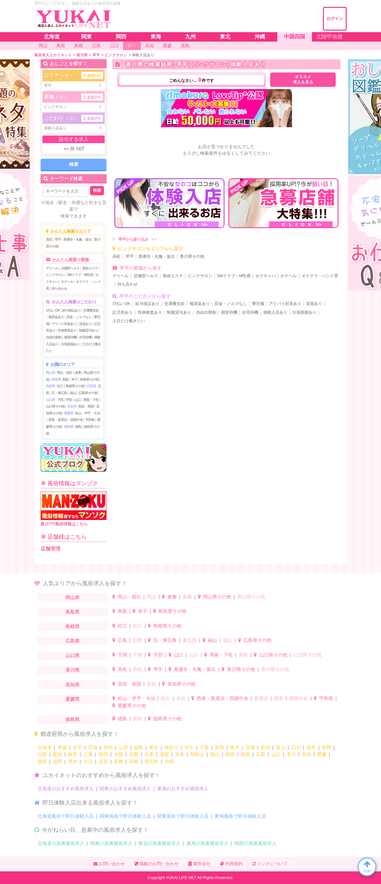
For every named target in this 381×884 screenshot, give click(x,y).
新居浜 (261, 698)
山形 (123, 747)
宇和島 (90, 420)
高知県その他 (181, 684)
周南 (243, 654)
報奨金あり (56, 317)
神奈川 (171, 747)
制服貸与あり (88, 330)
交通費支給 (91, 310)
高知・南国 (86, 406)
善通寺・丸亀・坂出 (77, 239)
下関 (60, 400)
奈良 (179, 754)
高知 (151, 684)
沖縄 (169, 761)
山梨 (42, 754)
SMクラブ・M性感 (80, 275)
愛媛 (321, 754)
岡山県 (50, 372)
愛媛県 (68, 413)
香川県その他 (192, 256)
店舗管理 (51, 548)
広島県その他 (87, 393)
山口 (77, 400)
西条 (279, 698)
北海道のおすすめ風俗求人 (65, 788)
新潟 (265, 747)
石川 (296, 747)
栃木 (235, 747)
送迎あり (85, 324)
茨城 (250, 747)
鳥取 (65, 379)
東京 (153, 747)
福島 (138, 747)
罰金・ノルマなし (79, 317)
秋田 (108, 747)
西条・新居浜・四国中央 (65, 420)
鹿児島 (151, 761)
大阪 (118, 754)
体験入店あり (275, 312)
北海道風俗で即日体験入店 (65, 816)
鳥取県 (56, 379)
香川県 (73, 669)
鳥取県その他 (89, 379)
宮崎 (133, 761)
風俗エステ (90, 268)
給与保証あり (71, 310)
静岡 (103, 754)
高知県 (72, 406)
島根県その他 (75, 386)
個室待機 (70, 337)
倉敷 (78, 372)
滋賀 (164, 754)
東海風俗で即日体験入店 (240, 816)
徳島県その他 (167, 718)
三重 (88, 754)
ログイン (335, 18)
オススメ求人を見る (303, 79)
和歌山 (197, 754)
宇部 (69, 400)
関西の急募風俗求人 (256, 843)
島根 (245, 754)
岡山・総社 (64, 372)
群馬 (219, 747)
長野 (326, 747)
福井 (311, 747)
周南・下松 (91, 400)
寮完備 (258, 304)
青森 (62, 747)
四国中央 (298, 698)
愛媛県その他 (132, 705)
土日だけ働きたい (128, 321)
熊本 (72, 761)
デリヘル (52, 268)
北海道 (44, 747)
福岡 (57, 761)
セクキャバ (265, 276)
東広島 (190, 640)
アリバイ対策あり (64, 324)
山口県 (50, 400)
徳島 (78, 426)
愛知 (57, 754)
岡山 (151, 596)
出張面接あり (70, 344)
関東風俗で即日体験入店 (125, 816)
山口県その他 (55, 406)
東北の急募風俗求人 (159, 843)
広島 (122, 640)
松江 (60, 386)
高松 (49, 239)
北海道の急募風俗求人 (60, 843)
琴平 (58, 239)
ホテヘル (67, 281)
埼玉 (189, 747)
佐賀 (103, 761)
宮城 (92, 747)
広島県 (91, 386)
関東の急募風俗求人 (111, 843)
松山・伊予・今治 (87, 413)
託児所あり (122, 312)
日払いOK (53, 310)
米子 (74, 379)
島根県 (50, 386)
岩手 (77, 747)
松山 (165, 698)
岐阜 (72, 754)
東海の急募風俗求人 (207, 843)
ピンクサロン (55, 275)
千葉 (204, 747)
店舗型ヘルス (70, 268)
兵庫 (149, 754)
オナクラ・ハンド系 (320, 276)
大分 (88, 761)
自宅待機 (85, 337)
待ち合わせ (59, 288)
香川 (291, 754)
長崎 (118, 761)
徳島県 (68, 426)
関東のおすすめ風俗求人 (125, 788)
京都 (133, 754)
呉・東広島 (59, 393)
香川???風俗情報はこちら (73, 509)
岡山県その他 (217, 596)
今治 (181, 698)
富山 (280, 747)
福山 (73, 393)
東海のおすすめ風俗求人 (183, 788)
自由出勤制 (54, 337)
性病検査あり (67, 330)
